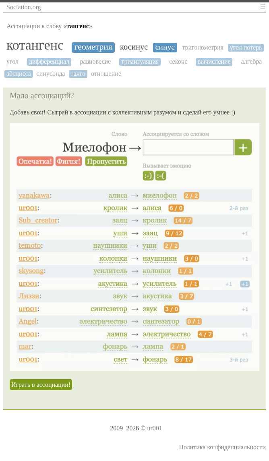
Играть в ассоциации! (40, 384)
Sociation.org (23, 7)
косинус (134, 46)
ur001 (154, 428)
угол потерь (246, 47)
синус (165, 47)
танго (77, 73)
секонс (178, 61)
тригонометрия (202, 47)
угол (12, 61)
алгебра (251, 61)
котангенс (35, 44)
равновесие (95, 61)
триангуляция (140, 61)
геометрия (93, 47)
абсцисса (18, 73)
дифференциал (49, 61)
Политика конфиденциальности (222, 447)
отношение (106, 73)
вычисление (214, 61)
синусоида (51, 73)
